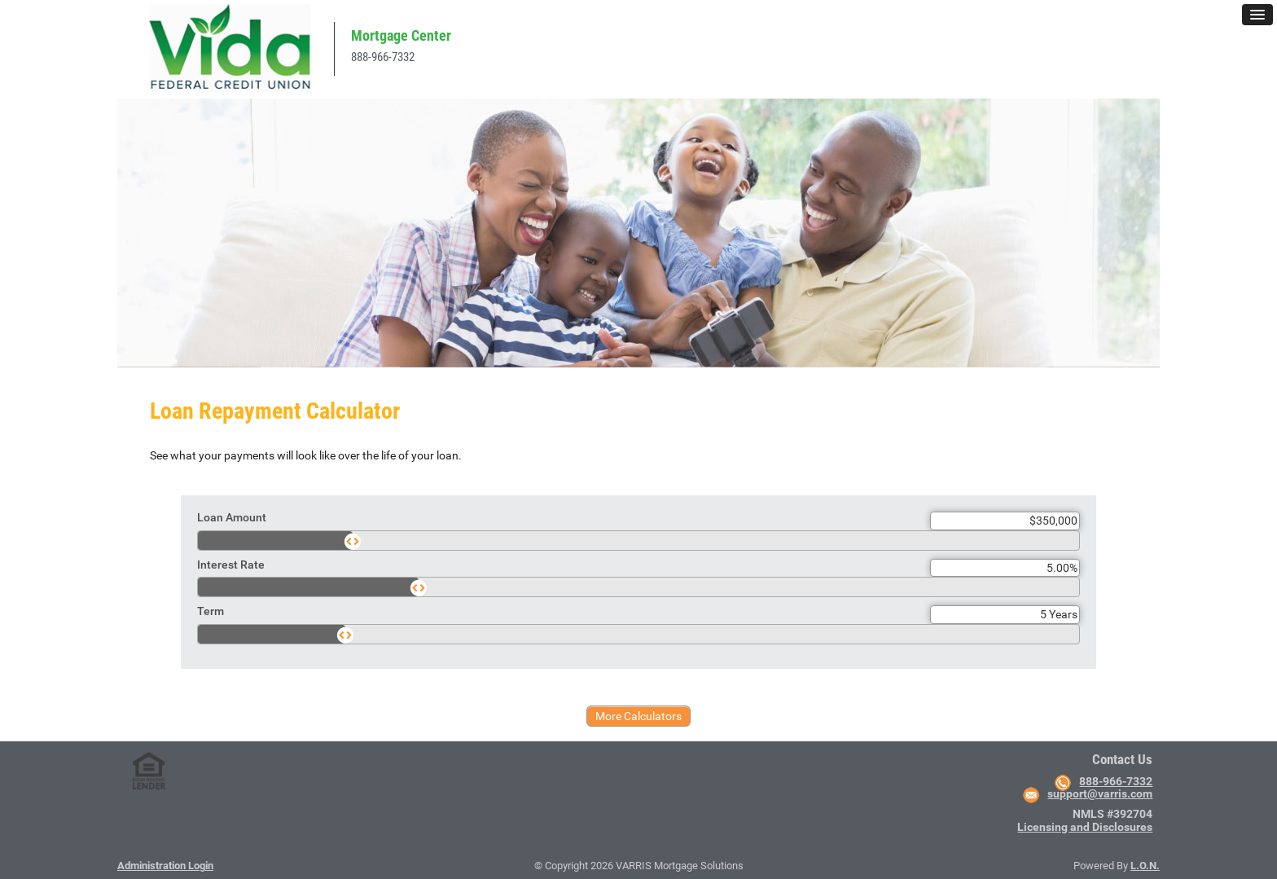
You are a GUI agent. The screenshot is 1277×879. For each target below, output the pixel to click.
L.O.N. (1145, 865)
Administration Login (165, 865)
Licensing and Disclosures (1084, 826)
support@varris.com (1099, 793)
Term (210, 611)
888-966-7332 (383, 57)
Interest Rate (231, 564)
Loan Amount (231, 517)
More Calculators (638, 716)
